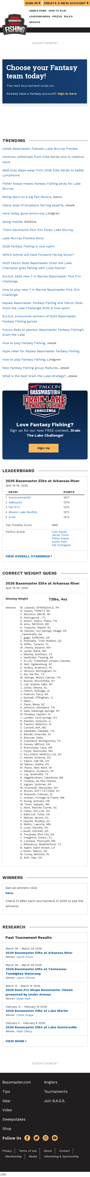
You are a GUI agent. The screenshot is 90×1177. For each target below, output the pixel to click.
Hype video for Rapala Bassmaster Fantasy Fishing (40, 351)
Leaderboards (39, 16)
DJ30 (12, 517)
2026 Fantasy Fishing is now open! (28, 246)
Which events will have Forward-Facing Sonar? (38, 255)
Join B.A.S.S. (54, 1101)
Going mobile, (13, 222)
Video (7, 1110)
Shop (6, 1129)
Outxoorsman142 (20, 497)
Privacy (7, 1150)
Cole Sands (59, 531)
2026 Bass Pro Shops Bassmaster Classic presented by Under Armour (39, 992)
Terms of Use (28, 1150)
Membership (13, 1156)
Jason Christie (25, 977)
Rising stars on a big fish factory (26, 197)
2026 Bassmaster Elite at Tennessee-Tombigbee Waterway (37, 971)
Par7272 (14, 507)
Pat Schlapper (61, 545)
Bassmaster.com (16, 1082)
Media (33, 1156)
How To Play (58, 10)
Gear (6, 1101)
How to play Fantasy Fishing (23, 343)
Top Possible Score (19, 525)
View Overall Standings (28, 556)
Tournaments (56, 1091)
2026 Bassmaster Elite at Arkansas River (39, 953)
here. (10, 893)
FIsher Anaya (24, 1015)
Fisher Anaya (60, 538)
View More (15, 1041)
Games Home (38, 10)
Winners (11, 607)
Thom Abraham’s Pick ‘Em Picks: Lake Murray (37, 230)
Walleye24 (15, 502)
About (48, 1150)
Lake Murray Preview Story (23, 238)
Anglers (50, 1082)
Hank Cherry (24, 1031)
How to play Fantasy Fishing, (24, 359)
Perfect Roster (15, 531)
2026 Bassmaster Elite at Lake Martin (37, 1011)
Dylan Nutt (23, 998)
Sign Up (43, 448)
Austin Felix (59, 541)
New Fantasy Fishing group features (30, 368)
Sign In (33, 3)
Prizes (57, 16)
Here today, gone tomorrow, (23, 213)
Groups (34, 22)
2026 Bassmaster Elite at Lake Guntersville (41, 1027)
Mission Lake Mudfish (23, 512)
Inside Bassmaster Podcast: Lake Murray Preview (40, 149)
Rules (68, 16)
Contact (64, 1150)
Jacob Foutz (60, 534)
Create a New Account (66, 3)
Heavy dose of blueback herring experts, (33, 205)
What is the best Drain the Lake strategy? (34, 376)
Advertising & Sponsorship (61, 1156)
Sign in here (67, 94)
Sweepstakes (13, 1119)
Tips (6, 1091)
